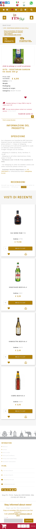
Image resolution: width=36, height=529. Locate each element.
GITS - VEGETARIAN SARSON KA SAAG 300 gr (16, 28)
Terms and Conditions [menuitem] (7, 455)
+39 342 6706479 (11, 111)
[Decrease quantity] (19, 526)
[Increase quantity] (28, 526)
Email (6, 518)
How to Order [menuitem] (5, 452)
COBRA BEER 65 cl (18, 396)
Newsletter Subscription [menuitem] (8, 461)
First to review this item (9, 120)
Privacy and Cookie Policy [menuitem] (9, 458)
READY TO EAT (7, 25)
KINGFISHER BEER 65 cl (18, 287)
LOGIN (24, 187)
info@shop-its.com (8, 479)
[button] (18, 56)
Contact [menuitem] (4, 449)
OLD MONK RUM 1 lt (18, 233)
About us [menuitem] (4, 446)
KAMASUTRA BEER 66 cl (18, 341)
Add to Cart (33, 526)
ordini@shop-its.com (9, 484)
